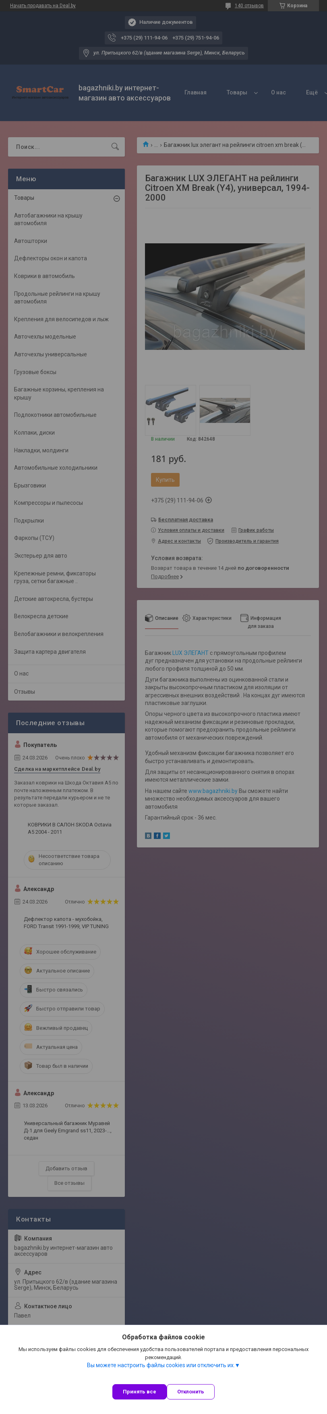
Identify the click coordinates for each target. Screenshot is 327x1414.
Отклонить (190, 1392)
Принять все (139, 1392)
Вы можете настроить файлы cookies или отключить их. (161, 1365)
